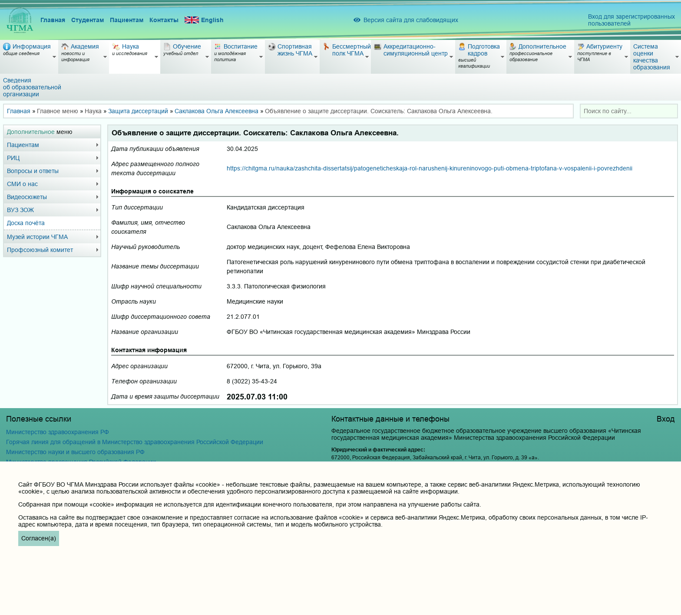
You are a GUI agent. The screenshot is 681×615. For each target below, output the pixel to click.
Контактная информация (149, 350)
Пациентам (126, 19)
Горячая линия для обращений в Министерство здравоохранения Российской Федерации (134, 441)
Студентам (87, 19)
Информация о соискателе (152, 191)
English (204, 20)
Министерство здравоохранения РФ (57, 432)
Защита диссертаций (138, 111)
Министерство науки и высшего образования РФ (75, 451)
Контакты (164, 19)
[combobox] (629, 111)
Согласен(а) (38, 538)
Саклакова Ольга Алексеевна (216, 111)
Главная (52, 19)
